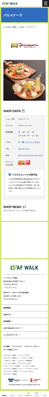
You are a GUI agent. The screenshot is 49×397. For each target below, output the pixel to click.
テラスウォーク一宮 (31, 369)
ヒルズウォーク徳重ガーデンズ (12, 369)
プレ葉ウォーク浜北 (9, 360)
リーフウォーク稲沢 (28, 366)
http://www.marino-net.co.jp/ (30, 155)
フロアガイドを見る (32, 142)
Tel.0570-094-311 (10, 299)
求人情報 (6, 346)
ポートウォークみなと (26, 371)
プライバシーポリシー (32, 346)
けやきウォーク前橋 (9, 355)
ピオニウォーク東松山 (10, 358)
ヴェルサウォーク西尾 (10, 371)
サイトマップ (17, 346)
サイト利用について (10, 349)
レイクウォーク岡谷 (9, 363)
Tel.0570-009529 (10, 284)
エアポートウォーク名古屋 (11, 366)
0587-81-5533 (23, 148)
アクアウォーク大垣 (24, 363)
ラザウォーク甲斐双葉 (25, 360)
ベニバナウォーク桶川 (26, 358)
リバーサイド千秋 (23, 355)
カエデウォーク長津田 (10, 374)
